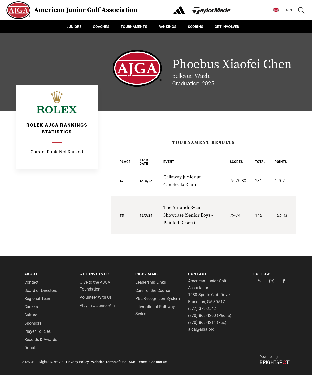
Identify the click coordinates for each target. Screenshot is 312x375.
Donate (30, 347)
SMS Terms (138, 362)
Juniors (74, 27)
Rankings (167, 27)
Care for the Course (152, 290)
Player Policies (37, 331)
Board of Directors (40, 290)
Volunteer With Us (96, 297)
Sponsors (32, 323)
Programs (146, 274)
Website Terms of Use (109, 362)
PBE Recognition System (157, 298)
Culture (30, 315)
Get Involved (227, 27)
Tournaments (134, 27)
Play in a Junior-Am (97, 305)
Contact (31, 282)
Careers (31, 306)
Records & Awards (40, 339)
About (31, 274)
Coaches (101, 27)
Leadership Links (150, 282)
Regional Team (37, 298)
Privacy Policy (77, 362)
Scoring (195, 27)
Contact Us (158, 362)
